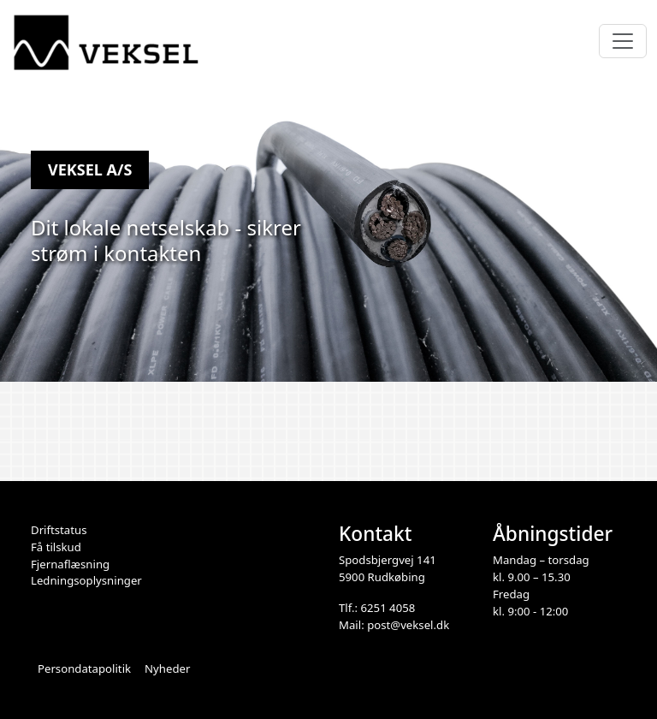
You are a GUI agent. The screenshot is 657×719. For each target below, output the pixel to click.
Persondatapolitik (84, 668)
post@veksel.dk (408, 625)
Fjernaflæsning (70, 564)
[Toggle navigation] (623, 41)
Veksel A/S (90, 169)
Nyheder (167, 668)
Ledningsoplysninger (86, 580)
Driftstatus (58, 530)
